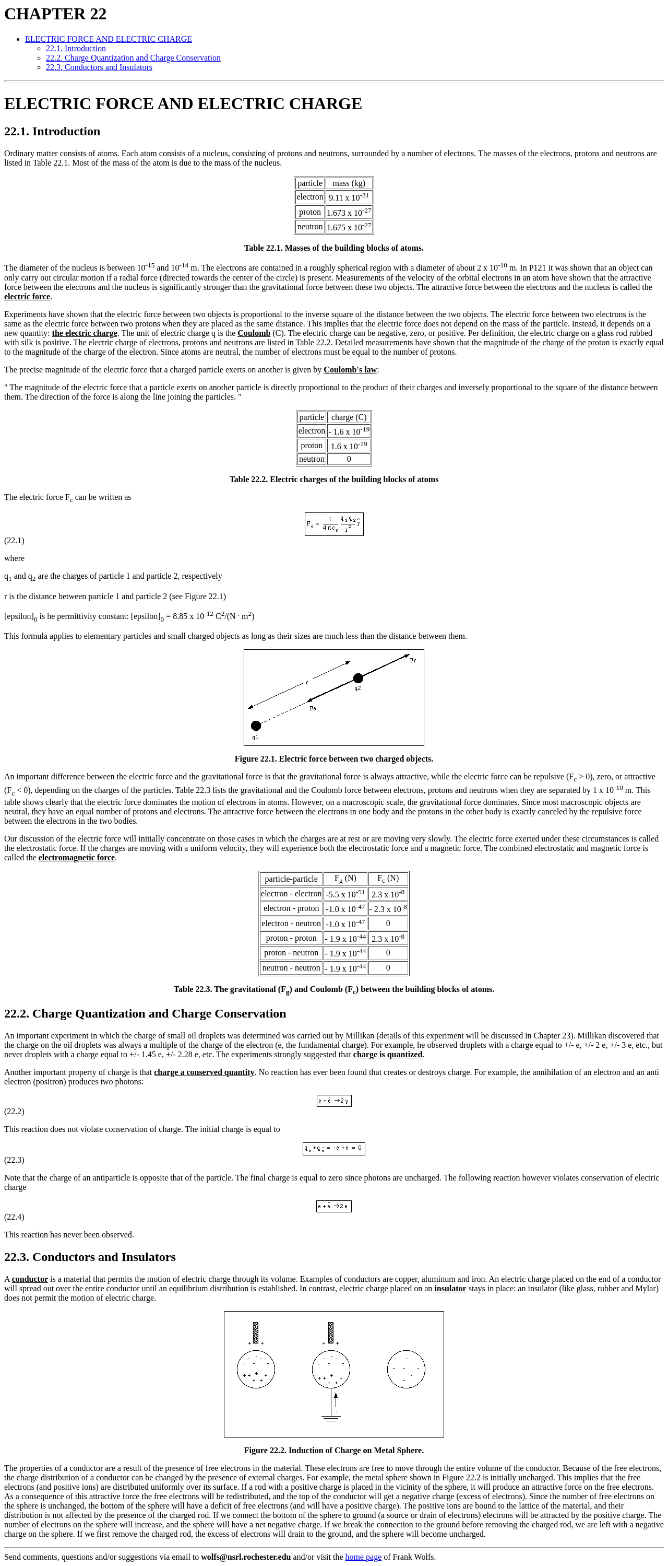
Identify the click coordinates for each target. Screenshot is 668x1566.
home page (363, 1556)
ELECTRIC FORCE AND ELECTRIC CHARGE (108, 38)
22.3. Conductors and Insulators (99, 67)
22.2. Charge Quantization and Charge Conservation (133, 57)
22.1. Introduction (76, 48)
